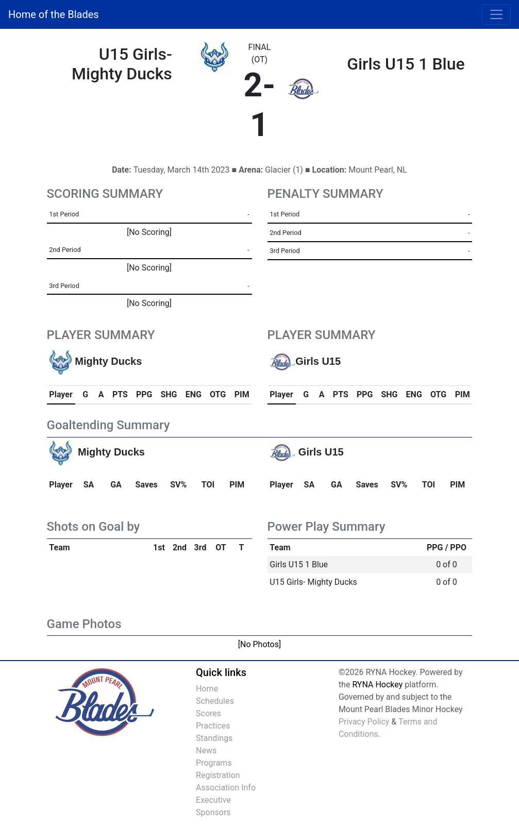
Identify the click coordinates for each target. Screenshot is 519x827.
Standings (214, 738)
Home (207, 689)
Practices (213, 726)
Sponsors (213, 812)
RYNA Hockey (377, 684)
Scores (208, 713)
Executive (213, 800)
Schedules (215, 701)
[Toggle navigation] (496, 14)
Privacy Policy (364, 722)
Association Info (226, 787)
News (206, 750)
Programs (214, 763)
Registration (218, 775)
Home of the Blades (53, 14)
